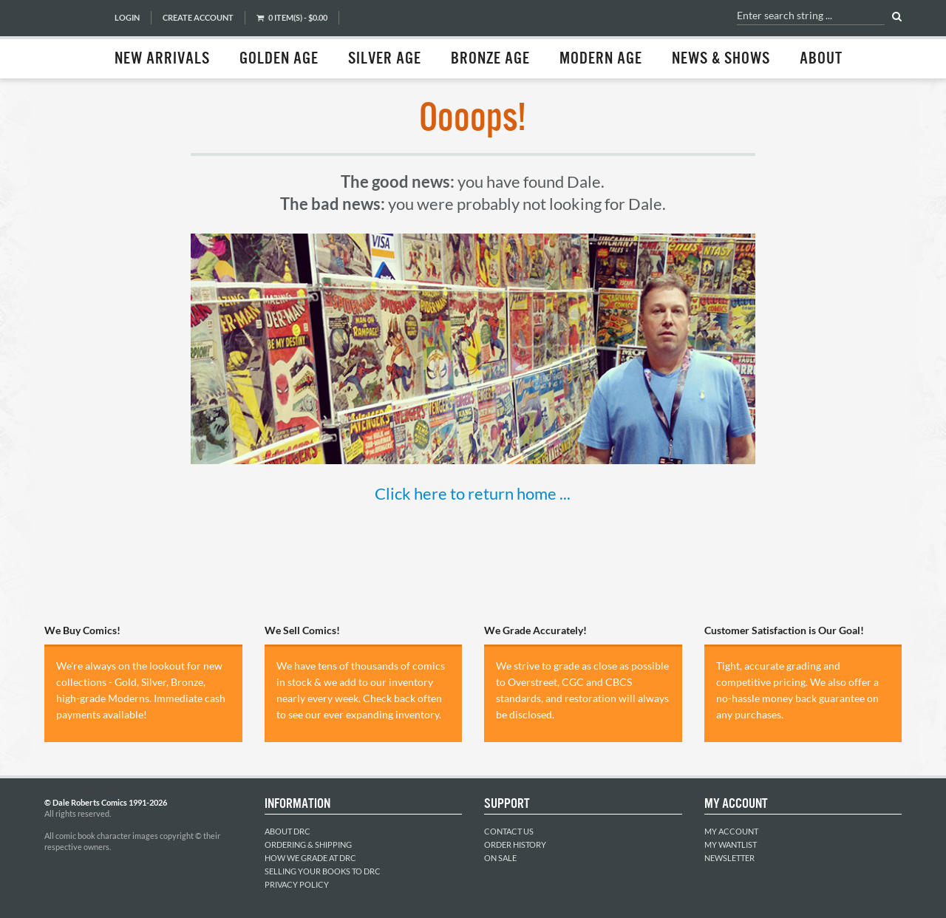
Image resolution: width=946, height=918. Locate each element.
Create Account (198, 17)
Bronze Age (490, 59)
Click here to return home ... (473, 493)
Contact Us (509, 831)
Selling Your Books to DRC (323, 871)
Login (127, 17)
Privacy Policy (297, 884)
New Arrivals (162, 59)
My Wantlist (730, 844)
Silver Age (384, 59)
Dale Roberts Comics (72, 39)
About (821, 59)
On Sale (500, 858)
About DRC (287, 831)
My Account (731, 831)
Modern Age (600, 59)
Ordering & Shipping (308, 844)
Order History (515, 844)
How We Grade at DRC (310, 858)
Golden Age (279, 59)
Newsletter (729, 858)
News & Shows (721, 59)
